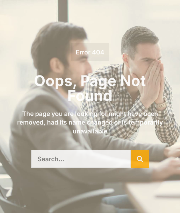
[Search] (140, 159)
